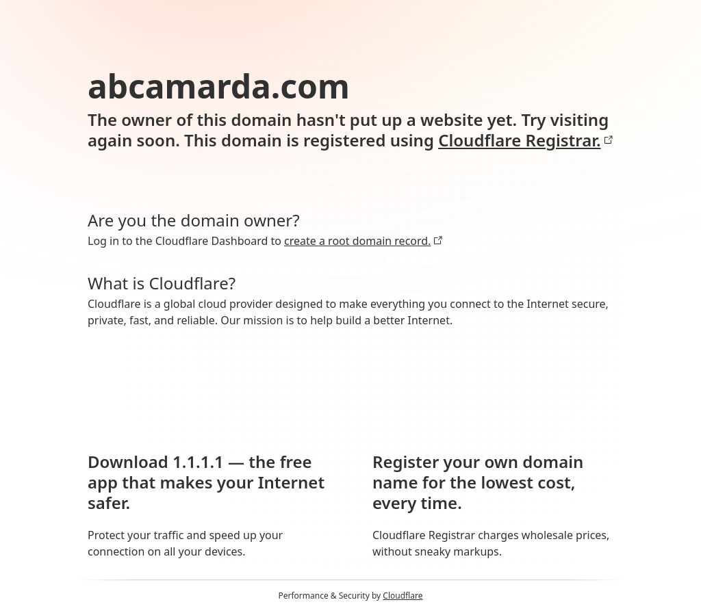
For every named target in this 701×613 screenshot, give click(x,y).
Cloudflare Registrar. (525, 140)
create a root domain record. (363, 240)
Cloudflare (402, 595)
